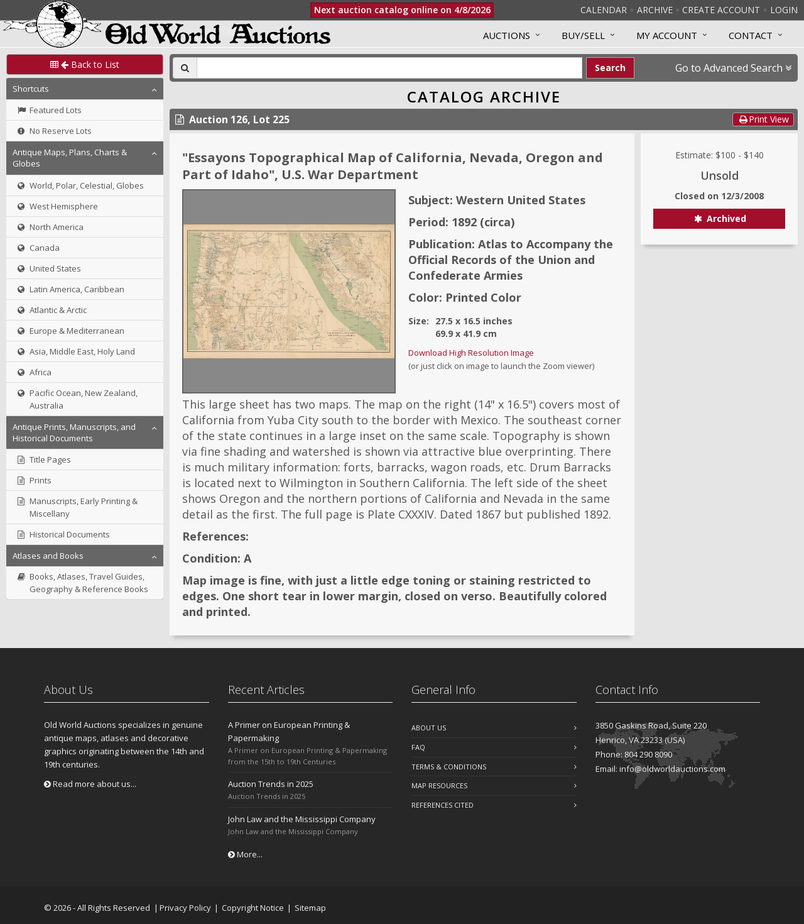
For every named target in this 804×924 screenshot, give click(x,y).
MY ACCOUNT (666, 35)
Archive (655, 10)
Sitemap (310, 907)
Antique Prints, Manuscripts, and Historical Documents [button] (74, 432)
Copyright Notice (253, 907)
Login (784, 10)
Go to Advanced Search (733, 68)
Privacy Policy (185, 907)
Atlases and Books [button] (48, 555)
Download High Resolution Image (471, 352)
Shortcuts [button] (31, 88)
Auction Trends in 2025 (270, 783)
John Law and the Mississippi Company (302, 819)
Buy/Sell (583, 35)
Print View (763, 119)
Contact (751, 35)
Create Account (721, 10)
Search (610, 68)
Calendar (603, 10)
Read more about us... (90, 783)
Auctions (506, 35)
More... (245, 854)
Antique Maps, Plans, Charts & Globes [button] (70, 157)
